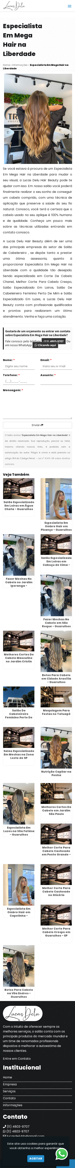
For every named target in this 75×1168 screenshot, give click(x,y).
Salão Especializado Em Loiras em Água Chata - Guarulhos (18, 505)
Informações (12, 1105)
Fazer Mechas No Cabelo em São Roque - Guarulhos (56, 622)
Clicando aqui (45, 345)
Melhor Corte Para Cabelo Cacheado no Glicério (56, 891)
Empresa (10, 1084)
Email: (46, 360)
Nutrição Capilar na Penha (56, 773)
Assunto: (48, 375)
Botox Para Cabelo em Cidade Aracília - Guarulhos (56, 678)
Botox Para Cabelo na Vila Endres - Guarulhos (18, 993)
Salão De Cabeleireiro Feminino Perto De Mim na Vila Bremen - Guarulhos (19, 717)
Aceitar (35, 1158)
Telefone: (11, 375)
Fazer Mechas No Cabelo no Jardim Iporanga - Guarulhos (18, 584)
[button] (69, 6)
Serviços (9, 1091)
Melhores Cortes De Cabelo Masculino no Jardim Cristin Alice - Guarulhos (19, 660)
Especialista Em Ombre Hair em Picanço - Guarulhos (56, 526)
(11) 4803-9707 (53, 341)
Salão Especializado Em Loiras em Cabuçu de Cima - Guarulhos (56, 563)
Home (7, 1077)
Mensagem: (13, 390)
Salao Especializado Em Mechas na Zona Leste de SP (18, 754)
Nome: (9, 360)
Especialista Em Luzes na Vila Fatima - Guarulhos (18, 831)
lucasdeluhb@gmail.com (23, 1136)
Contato (9, 1098)
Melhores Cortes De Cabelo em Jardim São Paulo (56, 810)
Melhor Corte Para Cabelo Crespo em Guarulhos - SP (56, 932)
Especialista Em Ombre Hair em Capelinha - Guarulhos (19, 914)
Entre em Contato (17, 1058)
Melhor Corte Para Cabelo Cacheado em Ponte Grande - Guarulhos (56, 853)
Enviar (37, 425)
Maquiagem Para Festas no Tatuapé (56, 712)
